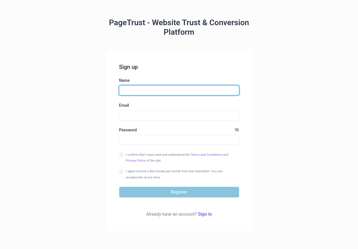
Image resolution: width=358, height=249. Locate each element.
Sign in (205, 214)
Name (124, 80)
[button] (237, 130)
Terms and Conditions (206, 155)
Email (124, 105)
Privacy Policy (136, 160)
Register (179, 192)
